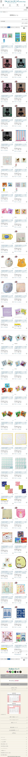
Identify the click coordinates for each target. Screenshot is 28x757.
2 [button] (25, 659)
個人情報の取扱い (4, 754)
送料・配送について (14, 716)
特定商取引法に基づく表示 (6, 752)
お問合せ (14, 733)
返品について (14, 722)
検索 (27, 8)
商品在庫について (14, 727)
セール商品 (17, 5)
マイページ (3, 737)
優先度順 (5, 27)
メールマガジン (4, 739)
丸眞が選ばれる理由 (4, 746)
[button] (27, 28)
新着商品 (10, 5)
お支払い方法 (14, 687)
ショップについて (4, 748)
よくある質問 (3, 741)
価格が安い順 (13, 27)
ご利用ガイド (3, 750)
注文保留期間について (14, 730)
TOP (3, 5)
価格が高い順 (17, 27)
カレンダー (14, 689)
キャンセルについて (14, 719)
